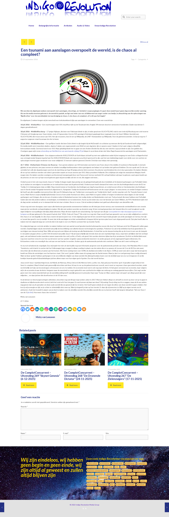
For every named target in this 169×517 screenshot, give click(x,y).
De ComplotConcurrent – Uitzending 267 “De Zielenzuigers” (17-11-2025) (125, 376)
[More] (84, 309)
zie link (30, 292)
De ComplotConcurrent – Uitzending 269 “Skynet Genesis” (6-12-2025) (40, 376)
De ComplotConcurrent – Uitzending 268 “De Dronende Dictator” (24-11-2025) (82, 376)
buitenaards (130, 463)
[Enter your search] (133, 17)
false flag (110, 481)
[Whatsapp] (42, 309)
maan (90, 488)
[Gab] (56, 309)
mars (136, 481)
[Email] (70, 309)
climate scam (117, 463)
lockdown (120, 481)
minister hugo (120, 474)
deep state (91, 481)
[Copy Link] (74, 309)
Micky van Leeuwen (45, 317)
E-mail (66, 433)
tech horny (92, 484)
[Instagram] (46, 309)
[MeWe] (51, 309)
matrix (90, 474)
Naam (23, 433)
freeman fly (103, 484)
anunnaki (131, 484)
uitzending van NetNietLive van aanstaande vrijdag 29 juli (62, 151)
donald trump (139, 470)
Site (107, 433)
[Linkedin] (37, 309)
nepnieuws (127, 470)
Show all (144, 42)
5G (117, 467)
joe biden (100, 474)
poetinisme (115, 477)
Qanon (109, 474)
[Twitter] (27, 309)
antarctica (126, 477)
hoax (97, 488)
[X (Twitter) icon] (83, 508)
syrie (135, 477)
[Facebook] (23, 309)
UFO (123, 467)
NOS (101, 481)
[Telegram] (65, 309)
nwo (128, 481)
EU (112, 484)
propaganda (115, 470)
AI (100, 467)
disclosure (92, 477)
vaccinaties (103, 477)
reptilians (120, 484)
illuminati (141, 484)
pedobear (141, 474)
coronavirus (105, 463)
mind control (92, 463)
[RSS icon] (86, 508)
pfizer (144, 481)
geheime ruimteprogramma (97, 470)
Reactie (24, 407)
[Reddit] (32, 309)
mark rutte (108, 467)
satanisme (142, 463)
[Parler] (60, 309)
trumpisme (92, 467)
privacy (131, 474)
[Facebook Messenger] (79, 309)
